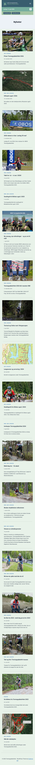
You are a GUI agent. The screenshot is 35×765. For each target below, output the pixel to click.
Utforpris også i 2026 (10, 96)
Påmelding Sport (15, 13)
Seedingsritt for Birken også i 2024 (15, 407)
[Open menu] (30, 3)
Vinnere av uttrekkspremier (12, 529)
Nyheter (9, 53)
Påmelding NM (7, 13)
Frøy (5, 93)
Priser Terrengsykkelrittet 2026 (14, 56)
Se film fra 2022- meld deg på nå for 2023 (17, 618)
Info (5, 53)
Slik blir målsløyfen (10, 739)
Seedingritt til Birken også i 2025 (14, 196)
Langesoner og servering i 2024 (14, 369)
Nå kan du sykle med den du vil (13, 576)
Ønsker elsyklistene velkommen (14, 508)
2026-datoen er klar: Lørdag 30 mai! (15, 135)
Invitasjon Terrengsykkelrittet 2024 (15, 426)
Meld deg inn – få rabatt (11, 466)
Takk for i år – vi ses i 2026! (12, 175)
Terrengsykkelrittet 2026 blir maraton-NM (17, 286)
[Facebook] (30, 9)
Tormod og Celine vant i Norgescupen (16, 325)
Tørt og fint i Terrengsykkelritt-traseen (16, 659)
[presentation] (17, 41)
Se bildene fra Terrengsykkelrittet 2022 (16, 699)
